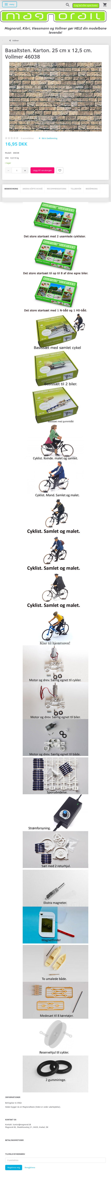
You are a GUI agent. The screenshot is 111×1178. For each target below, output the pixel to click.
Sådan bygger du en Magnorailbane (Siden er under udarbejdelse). (33, 1107)
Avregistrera (30, 1167)
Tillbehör (76, 188)
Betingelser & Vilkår (13, 1103)
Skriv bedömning (49, 138)
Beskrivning (11, 188)
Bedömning (92, 188)
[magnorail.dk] (53, 16)
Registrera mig (14, 1167)
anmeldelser (27, 138)
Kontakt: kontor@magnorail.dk (18, 1124)
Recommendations (56, 188)
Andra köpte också (32, 188)
